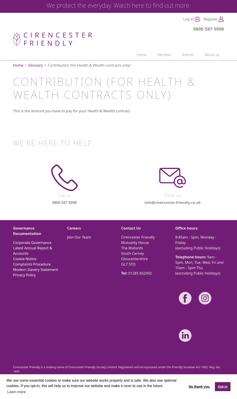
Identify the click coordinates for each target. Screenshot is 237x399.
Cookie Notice (24, 258)
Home (141, 54)
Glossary (35, 65)
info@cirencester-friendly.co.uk (172, 202)
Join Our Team (79, 237)
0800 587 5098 (208, 29)
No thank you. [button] (199, 386)
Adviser (188, 54)
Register (214, 19)
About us (212, 54)
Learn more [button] (16, 392)
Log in (191, 19)
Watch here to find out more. (152, 5)
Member (164, 54)
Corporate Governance (32, 242)
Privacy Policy (24, 275)
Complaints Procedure (32, 264)
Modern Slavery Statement (35, 269)
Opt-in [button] (222, 386)
